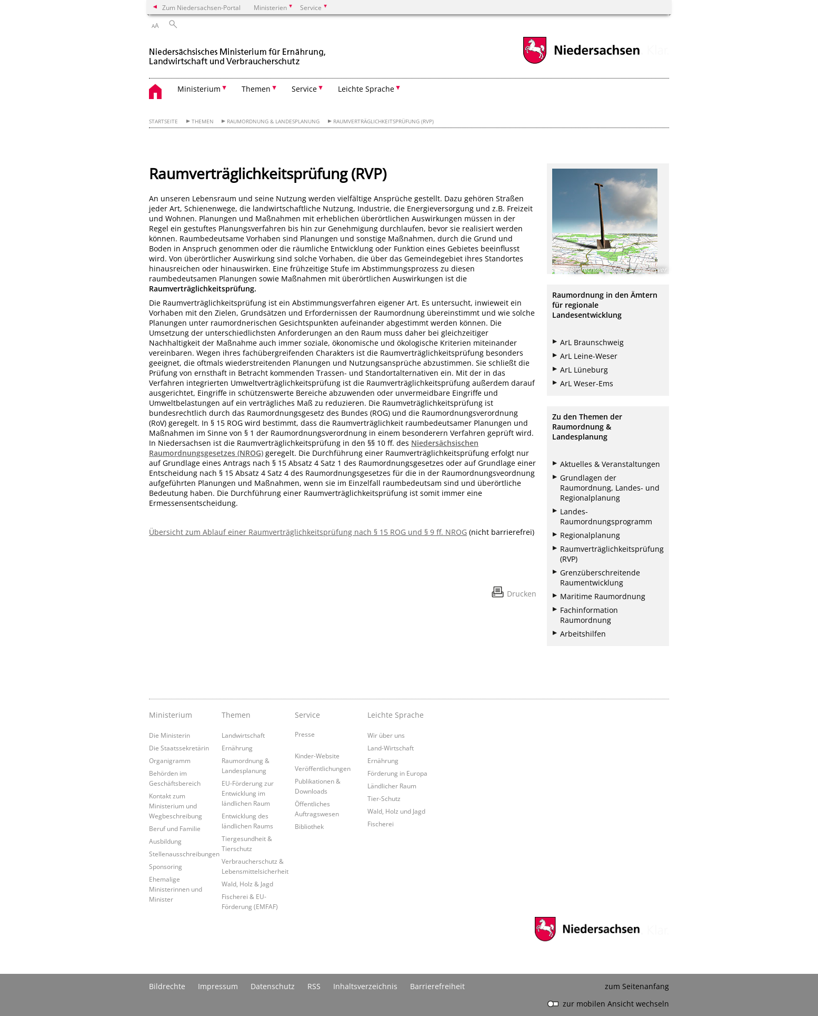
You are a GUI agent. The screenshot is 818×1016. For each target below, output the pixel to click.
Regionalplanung (590, 535)
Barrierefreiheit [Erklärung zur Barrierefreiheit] (437, 986)
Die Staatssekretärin (179, 748)
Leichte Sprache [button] (366, 89)
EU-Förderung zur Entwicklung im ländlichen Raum (248, 793)
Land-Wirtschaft (390, 748)
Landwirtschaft (243, 735)
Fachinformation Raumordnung (589, 615)
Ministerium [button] (199, 89)
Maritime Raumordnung (602, 596)
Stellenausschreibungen (184, 853)
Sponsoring (165, 866)
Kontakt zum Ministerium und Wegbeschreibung (175, 806)
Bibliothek (309, 826)
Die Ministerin (169, 735)
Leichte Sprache (395, 715)
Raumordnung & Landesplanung (273, 121)
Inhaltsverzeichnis (365, 986)
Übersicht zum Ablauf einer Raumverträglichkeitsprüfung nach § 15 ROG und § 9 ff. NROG (308, 532)
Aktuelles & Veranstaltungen (610, 464)
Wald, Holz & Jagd (247, 884)
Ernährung (237, 748)
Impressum (218, 986)
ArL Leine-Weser (588, 356)
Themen (203, 121)
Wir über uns (386, 735)
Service (307, 715)
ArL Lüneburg (584, 370)
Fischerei (380, 823)
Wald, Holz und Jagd (396, 811)
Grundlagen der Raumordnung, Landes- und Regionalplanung (610, 488)
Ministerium (170, 715)
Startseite (163, 121)
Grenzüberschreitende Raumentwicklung (600, 578)
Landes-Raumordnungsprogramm (606, 516)
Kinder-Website (317, 755)
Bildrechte (167, 986)
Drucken (521, 594)
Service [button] (304, 89)
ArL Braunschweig (592, 342)
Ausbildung (165, 841)
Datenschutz (273, 986)
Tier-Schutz (384, 798)
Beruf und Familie (175, 828)
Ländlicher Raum (391, 785)
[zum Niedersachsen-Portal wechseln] (581, 62)
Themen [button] (256, 89)
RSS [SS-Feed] (314, 986)
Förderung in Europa (397, 773)
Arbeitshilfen (583, 634)
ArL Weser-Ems (586, 383)
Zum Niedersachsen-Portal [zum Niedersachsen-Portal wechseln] (201, 7)
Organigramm (170, 760)
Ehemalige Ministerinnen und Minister (175, 889)
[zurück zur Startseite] (238, 51)
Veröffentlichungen (323, 768)
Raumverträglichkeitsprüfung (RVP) (383, 121)
